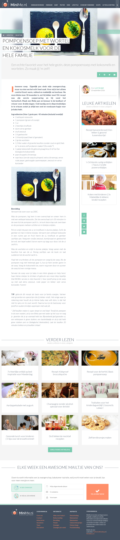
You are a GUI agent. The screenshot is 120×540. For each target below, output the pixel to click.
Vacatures (40, 523)
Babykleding (74, 515)
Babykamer (74, 520)
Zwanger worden (37, 5)
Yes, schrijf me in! (97, 492)
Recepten (19, 35)
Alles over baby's (59, 515)
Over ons (40, 515)
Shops (98, 5)
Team (38, 525)
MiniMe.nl (15, 4)
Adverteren (40, 520)
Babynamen (74, 518)
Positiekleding (75, 527)
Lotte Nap (90, 53)
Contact (39, 518)
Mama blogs (74, 525)
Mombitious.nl (90, 533)
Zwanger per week (59, 527)
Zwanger (49, 5)
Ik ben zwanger (23, 487)
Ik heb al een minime (24, 496)
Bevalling (56, 520)
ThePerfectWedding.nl (99, 532)
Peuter (62, 5)
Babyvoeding (57, 518)
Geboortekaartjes (76, 523)
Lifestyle (75, 5)
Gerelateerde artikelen (60, 450)
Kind (68, 5)
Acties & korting (109, 5)
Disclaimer (40, 527)
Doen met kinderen (87, 5)
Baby (56, 5)
